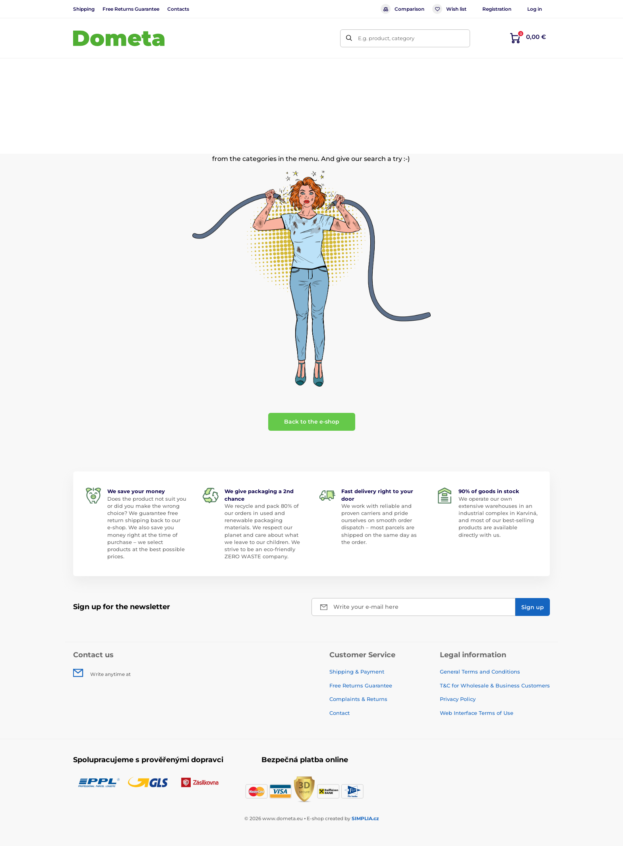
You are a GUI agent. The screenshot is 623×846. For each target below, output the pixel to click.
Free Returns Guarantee (131, 9)
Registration (496, 9)
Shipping (84, 9)
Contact (339, 713)
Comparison (402, 9)
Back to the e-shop (311, 421)
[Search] (349, 38)
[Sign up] (532, 607)
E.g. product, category (386, 38)
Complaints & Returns (358, 699)
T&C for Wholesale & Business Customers (495, 685)
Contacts (178, 9)
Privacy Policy (458, 699)
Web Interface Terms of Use (476, 713)
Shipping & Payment (356, 671)
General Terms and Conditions (480, 671)
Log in (534, 9)
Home (80, 94)
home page (349, 149)
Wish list (449, 9)
